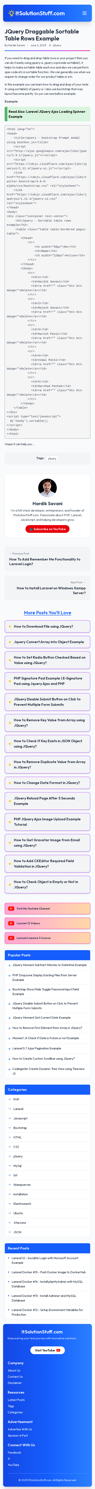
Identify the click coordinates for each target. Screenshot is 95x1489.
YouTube (13, 1465)
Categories (15, 1412)
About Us (14, 1370)
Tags (11, 1406)
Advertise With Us (20, 1429)
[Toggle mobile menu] (84, 13)
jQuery (52, 458)
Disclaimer (15, 1383)
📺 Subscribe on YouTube (47, 529)
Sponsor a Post (18, 1435)
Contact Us (15, 1377)
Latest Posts (16, 1400)
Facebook (14, 1452)
